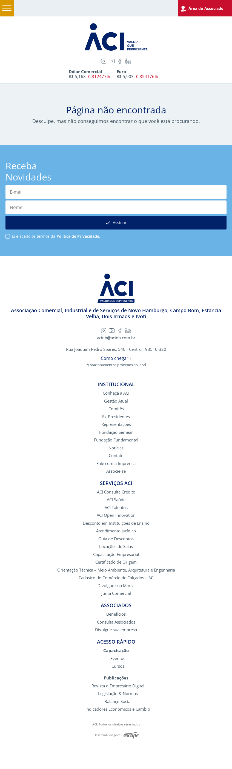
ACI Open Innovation (116, 515)
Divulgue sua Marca (116, 585)
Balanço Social (117, 701)
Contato (116, 455)
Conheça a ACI (116, 393)
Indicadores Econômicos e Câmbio (117, 709)
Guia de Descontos (116, 538)
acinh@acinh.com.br (116, 338)
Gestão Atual (116, 401)
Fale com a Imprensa (116, 463)
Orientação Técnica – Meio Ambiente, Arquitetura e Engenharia (116, 570)
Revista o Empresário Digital (117, 686)
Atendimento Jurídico (116, 531)
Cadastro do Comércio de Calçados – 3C (116, 577)
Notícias (116, 448)
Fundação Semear (116, 432)
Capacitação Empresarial (116, 554)
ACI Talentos (116, 507)
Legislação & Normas (118, 693)
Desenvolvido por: (116, 735)
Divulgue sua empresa (116, 629)
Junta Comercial (116, 593)
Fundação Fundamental (116, 440)
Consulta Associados (116, 622)
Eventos (117, 658)
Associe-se (116, 471)
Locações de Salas (116, 546)
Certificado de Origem (116, 562)
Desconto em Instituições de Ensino (116, 523)
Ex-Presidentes (116, 416)
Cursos (117, 666)
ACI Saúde (116, 499)
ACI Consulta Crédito (116, 492)
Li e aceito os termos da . (56, 236)
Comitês (116, 408)
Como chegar (116, 358)
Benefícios (116, 614)
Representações (116, 424)
